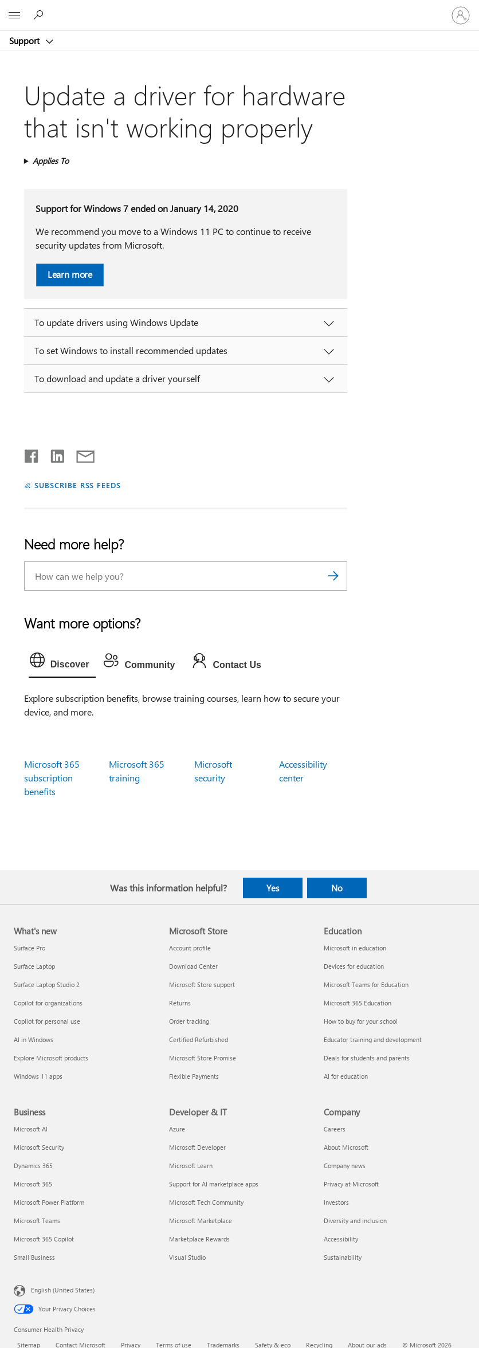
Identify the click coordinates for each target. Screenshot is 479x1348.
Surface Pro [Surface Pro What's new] (29, 948)
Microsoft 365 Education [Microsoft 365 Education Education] (357, 1003)
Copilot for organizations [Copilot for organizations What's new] (48, 1003)
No (337, 888)
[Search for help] (40, 15)
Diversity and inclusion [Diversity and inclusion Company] (355, 1220)
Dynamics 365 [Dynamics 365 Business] (33, 1165)
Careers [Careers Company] (334, 1129)
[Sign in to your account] (460, 15)
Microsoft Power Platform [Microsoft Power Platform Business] (49, 1202)
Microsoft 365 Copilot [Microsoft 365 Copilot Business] (44, 1239)
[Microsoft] (239, 8)
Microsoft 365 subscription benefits (52, 777)
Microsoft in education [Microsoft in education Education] (355, 948)
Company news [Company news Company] (345, 1165)
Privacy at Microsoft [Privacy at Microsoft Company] (351, 1184)
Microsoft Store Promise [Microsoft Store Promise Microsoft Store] (202, 1058)
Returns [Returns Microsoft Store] (180, 1003)
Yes (272, 888)
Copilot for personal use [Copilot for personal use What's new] (47, 1021)
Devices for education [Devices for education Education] (354, 966)
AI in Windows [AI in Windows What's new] (33, 1039)
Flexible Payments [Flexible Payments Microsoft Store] (194, 1076)
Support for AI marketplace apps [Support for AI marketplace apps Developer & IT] (213, 1184)
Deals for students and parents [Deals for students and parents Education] (367, 1058)
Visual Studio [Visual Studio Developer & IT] (187, 1257)
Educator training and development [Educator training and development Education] (373, 1039)
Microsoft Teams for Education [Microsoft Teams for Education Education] (366, 984)
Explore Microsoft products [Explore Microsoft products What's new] (51, 1058)
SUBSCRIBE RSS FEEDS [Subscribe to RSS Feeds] (77, 485)
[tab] (62, 663)
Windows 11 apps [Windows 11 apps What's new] (38, 1076)
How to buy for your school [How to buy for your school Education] (361, 1021)
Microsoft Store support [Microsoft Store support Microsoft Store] (202, 984)
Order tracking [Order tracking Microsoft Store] (189, 1021)
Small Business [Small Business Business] (34, 1257)
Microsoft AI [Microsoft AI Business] (31, 1129)
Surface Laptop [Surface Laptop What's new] (34, 966)
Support (25, 40)
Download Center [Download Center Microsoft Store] (193, 966)
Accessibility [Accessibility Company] (341, 1239)
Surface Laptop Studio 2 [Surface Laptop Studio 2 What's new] (47, 984)
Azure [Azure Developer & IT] (177, 1129)
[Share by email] (80, 454)
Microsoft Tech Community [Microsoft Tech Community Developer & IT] (206, 1202)
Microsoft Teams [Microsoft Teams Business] (37, 1220)
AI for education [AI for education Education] (346, 1076)
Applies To (51, 160)
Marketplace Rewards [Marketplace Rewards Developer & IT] (199, 1239)
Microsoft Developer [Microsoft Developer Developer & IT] (197, 1147)
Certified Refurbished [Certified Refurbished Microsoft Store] (198, 1039)
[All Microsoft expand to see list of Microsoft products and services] (14, 15)
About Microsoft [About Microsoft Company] (346, 1147)
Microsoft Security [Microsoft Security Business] (39, 1147)
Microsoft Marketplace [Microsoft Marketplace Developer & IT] (200, 1220)
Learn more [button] (69, 274)
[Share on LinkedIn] (53, 454)
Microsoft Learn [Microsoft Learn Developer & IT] (191, 1165)
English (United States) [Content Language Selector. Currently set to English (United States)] (63, 1290)
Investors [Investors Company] (336, 1202)
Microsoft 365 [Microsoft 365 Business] (33, 1184)
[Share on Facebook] (32, 454)
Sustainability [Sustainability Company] (343, 1257)
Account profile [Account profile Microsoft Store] (190, 948)
